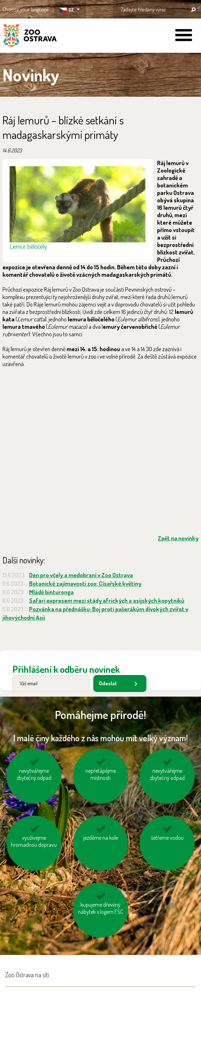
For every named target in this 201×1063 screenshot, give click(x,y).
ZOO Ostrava (30, 36)
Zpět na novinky (178, 538)
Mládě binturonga (51, 592)
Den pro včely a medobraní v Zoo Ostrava (81, 575)
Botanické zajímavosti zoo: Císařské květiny (85, 583)
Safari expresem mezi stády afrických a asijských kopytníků (106, 600)
